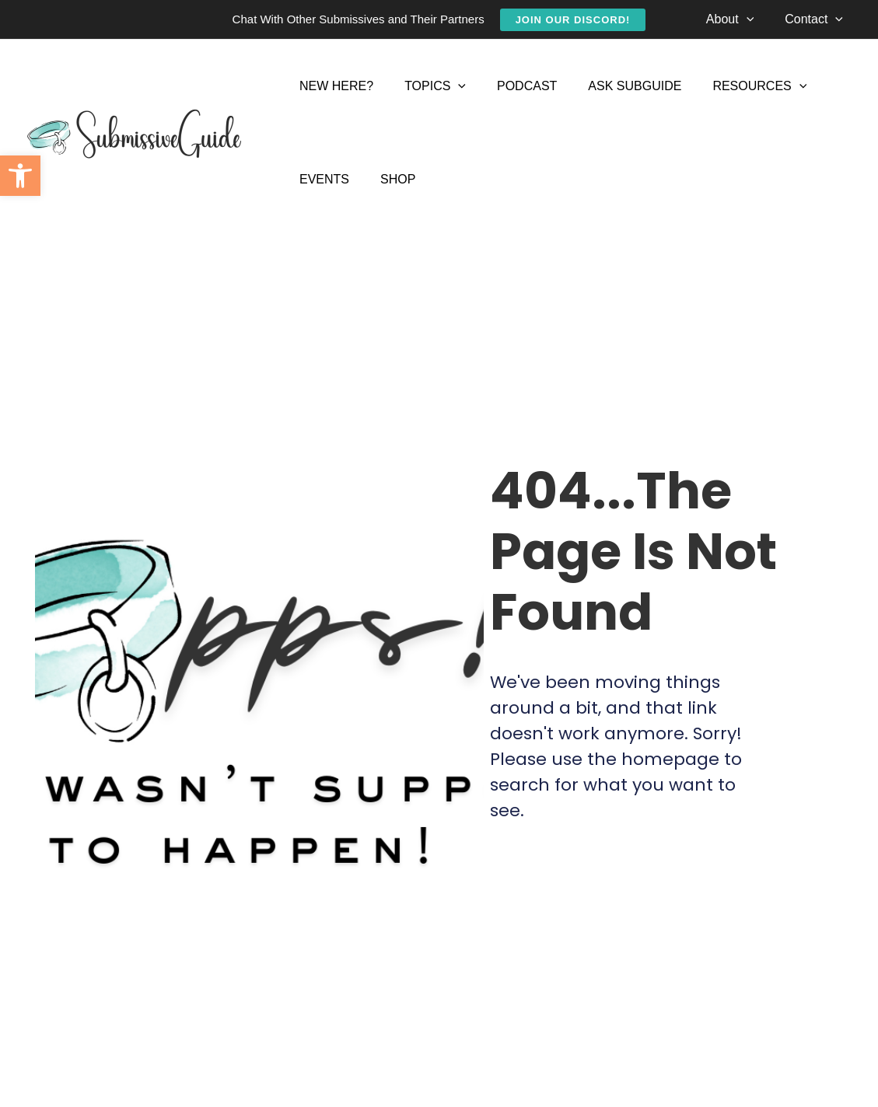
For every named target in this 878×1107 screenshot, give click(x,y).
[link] (20, 175)
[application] (756, 19)
